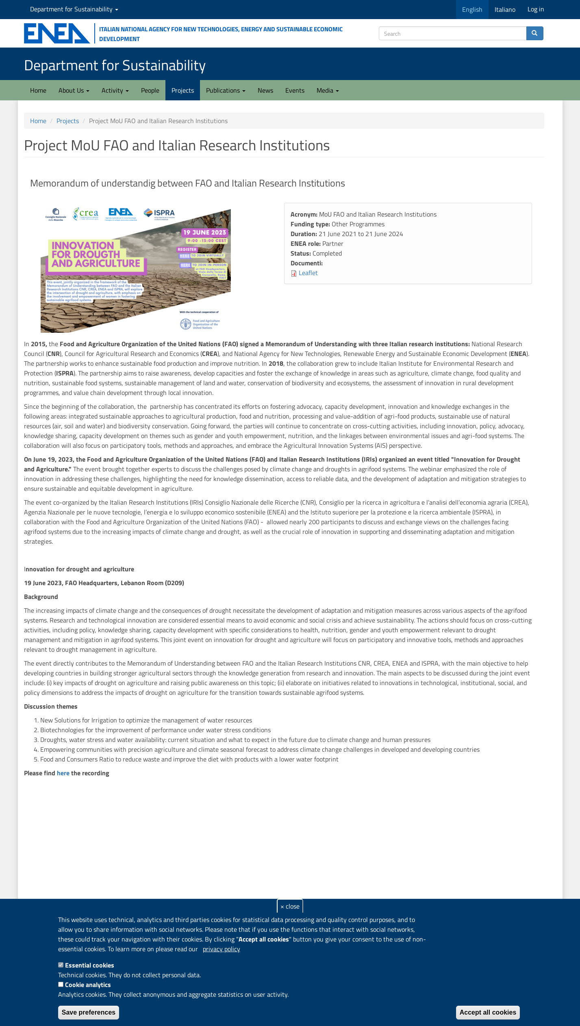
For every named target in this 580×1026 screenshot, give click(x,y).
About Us (74, 90)
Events (294, 90)
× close (290, 906)
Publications (225, 90)
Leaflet (308, 273)
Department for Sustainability (74, 9)
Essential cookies (89, 965)
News (265, 90)
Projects (183, 90)
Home (38, 90)
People (150, 90)
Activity (115, 90)
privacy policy (221, 949)
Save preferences (89, 1012)
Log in (536, 9)
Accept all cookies (488, 1012)
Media (328, 90)
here (63, 773)
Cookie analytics (88, 984)
